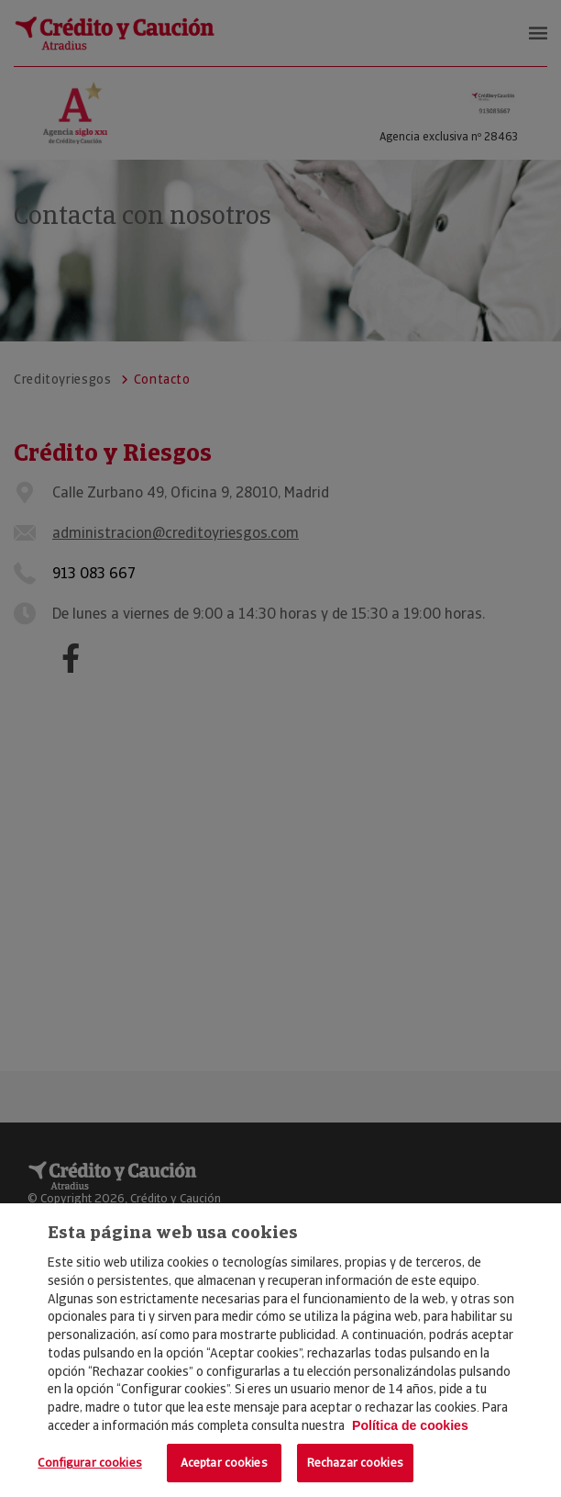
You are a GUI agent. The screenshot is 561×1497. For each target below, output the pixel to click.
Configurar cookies (89, 1462)
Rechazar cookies (355, 1462)
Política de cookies (410, 1425)
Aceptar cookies (224, 1462)
